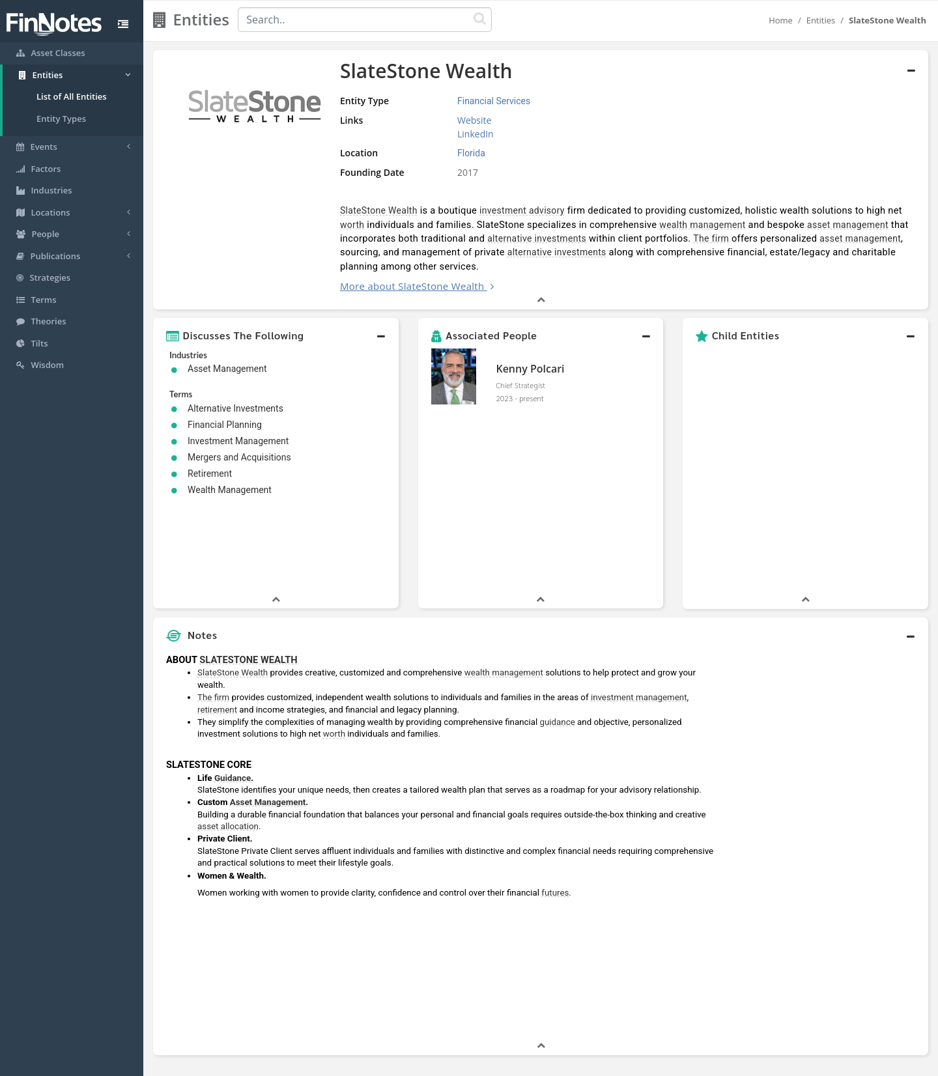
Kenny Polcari (530, 368)
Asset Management (268, 708)
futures (555, 798)
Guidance (232, 683)
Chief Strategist (520, 385)
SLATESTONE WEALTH (248, 565)
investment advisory (522, 210)
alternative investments (536, 238)
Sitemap (422, 1063)
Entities (821, 20)
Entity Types (61, 118)
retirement (217, 615)
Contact (569, 1063)
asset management (847, 224)
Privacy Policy (477, 1063)
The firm (711, 238)
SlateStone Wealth (379, 210)
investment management (639, 603)
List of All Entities (71, 96)
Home (781, 20)
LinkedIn (475, 134)
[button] (276, 335)
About (383, 1063)
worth (352, 224)
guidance (557, 627)
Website (474, 120)
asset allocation (228, 732)
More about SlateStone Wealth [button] (412, 285)
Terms (529, 1063)
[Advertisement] (829, 749)
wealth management (702, 224)
